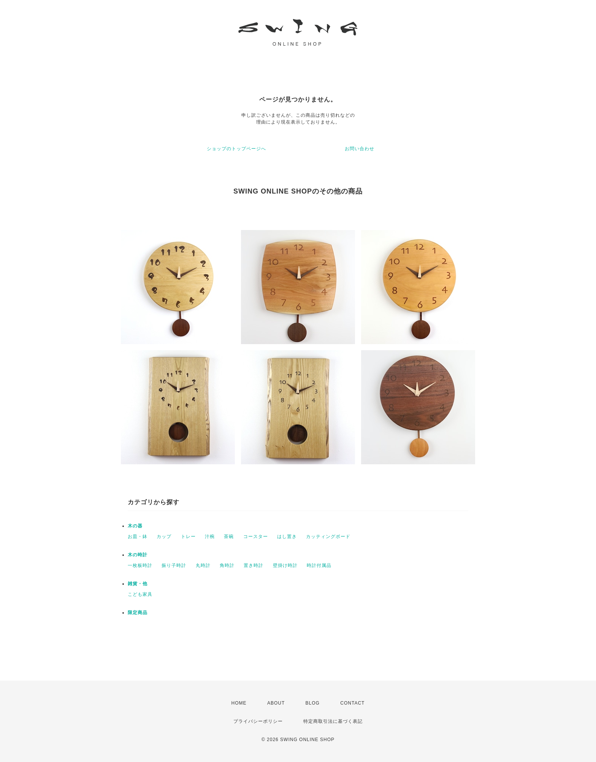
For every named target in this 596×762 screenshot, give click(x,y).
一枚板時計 (140, 565)
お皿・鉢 (137, 536)
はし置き (287, 536)
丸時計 (203, 565)
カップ (164, 536)
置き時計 (253, 565)
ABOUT (276, 703)
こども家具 (140, 594)
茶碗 (229, 536)
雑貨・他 (137, 583)
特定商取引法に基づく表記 (333, 721)
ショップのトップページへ (236, 148)
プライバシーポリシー (258, 721)
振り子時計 (174, 565)
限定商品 (137, 612)
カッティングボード (328, 536)
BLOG (313, 703)
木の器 (135, 526)
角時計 (227, 565)
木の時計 (137, 554)
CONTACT (352, 703)
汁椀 (210, 536)
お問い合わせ (359, 148)
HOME (239, 703)
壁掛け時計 (285, 565)
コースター (255, 536)
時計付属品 (319, 565)
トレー (188, 536)
